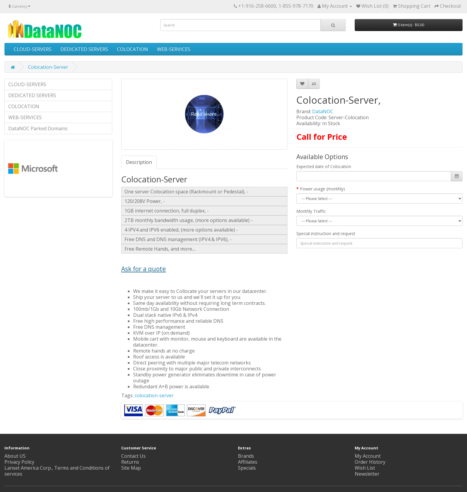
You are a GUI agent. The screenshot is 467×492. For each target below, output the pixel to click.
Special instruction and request (325, 233)
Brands (246, 456)
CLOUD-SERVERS (33, 49)
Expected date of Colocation (323, 166)
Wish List (365, 468)
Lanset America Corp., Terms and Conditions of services (57, 471)
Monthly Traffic (311, 211)
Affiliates (247, 462)
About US (15, 456)
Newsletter (367, 474)
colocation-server (154, 395)
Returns (130, 462)
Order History (370, 462)
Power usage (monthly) (322, 189)
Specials (247, 468)
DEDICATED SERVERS (84, 49)
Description (139, 162)
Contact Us (133, 456)
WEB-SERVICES (173, 49)
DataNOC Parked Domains (38, 128)
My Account (368, 456)
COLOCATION (132, 49)
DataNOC (322, 111)
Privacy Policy (19, 462)
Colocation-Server (48, 67)
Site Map (131, 468)
